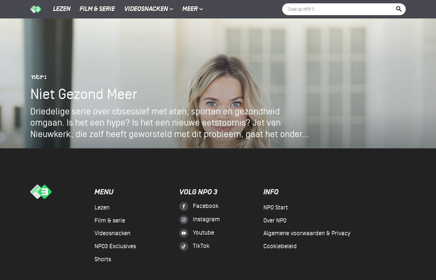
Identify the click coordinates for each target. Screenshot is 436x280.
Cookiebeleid (280, 246)
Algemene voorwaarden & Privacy (306, 233)
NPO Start (275, 207)
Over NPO (274, 220)
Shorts (102, 259)
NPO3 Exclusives (115, 246)
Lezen (62, 9)
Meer (192, 9)
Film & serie (97, 9)
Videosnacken (146, 9)
